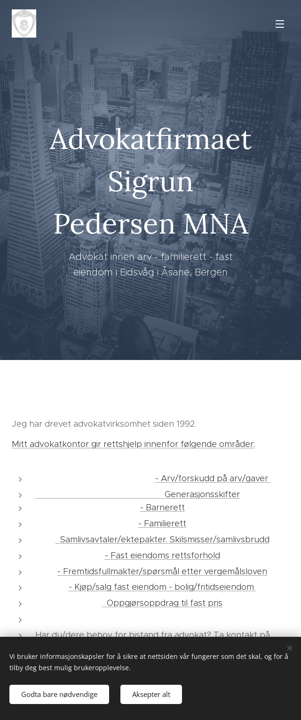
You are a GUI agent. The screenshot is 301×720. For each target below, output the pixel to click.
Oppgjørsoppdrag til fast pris (162, 603)
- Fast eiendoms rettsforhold (162, 555)
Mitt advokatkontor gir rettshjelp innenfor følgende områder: (133, 444)
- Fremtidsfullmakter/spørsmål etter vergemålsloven (162, 571)
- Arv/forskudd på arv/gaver (212, 478)
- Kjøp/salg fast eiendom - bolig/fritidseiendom (162, 587)
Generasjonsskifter (137, 494)
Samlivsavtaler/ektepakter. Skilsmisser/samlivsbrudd (162, 539)
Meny (280, 23)
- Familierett (162, 523)
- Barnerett (162, 507)
